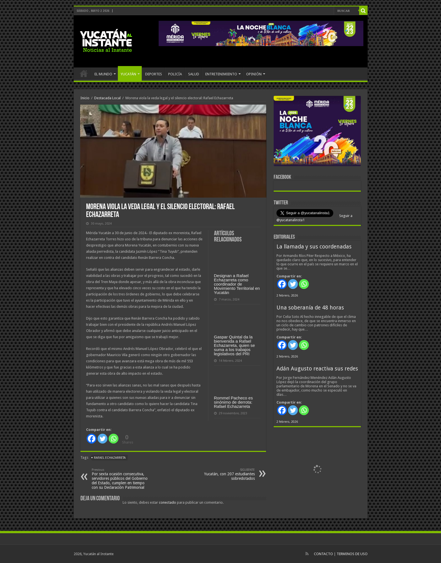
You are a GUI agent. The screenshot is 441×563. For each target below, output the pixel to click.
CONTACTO (323, 554)
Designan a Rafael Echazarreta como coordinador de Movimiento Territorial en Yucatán (237, 284)
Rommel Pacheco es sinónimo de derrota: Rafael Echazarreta (233, 402)
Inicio (84, 98)
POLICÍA (175, 74)
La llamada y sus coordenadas (314, 246)
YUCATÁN (128, 74)
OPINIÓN (254, 74)
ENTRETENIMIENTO (221, 74)
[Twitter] (102, 439)
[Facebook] (91, 439)
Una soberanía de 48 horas (310, 307)
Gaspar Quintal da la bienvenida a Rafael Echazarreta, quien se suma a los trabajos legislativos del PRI (234, 345)
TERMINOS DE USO (352, 554)
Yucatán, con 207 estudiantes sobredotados (226, 474)
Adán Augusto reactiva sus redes (317, 368)
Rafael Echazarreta (110, 458)
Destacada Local (107, 98)
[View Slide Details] (317, 132)
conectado (167, 502)
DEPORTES (153, 74)
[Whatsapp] (113, 439)
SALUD (193, 74)
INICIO (83, 73)
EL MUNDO (103, 74)
